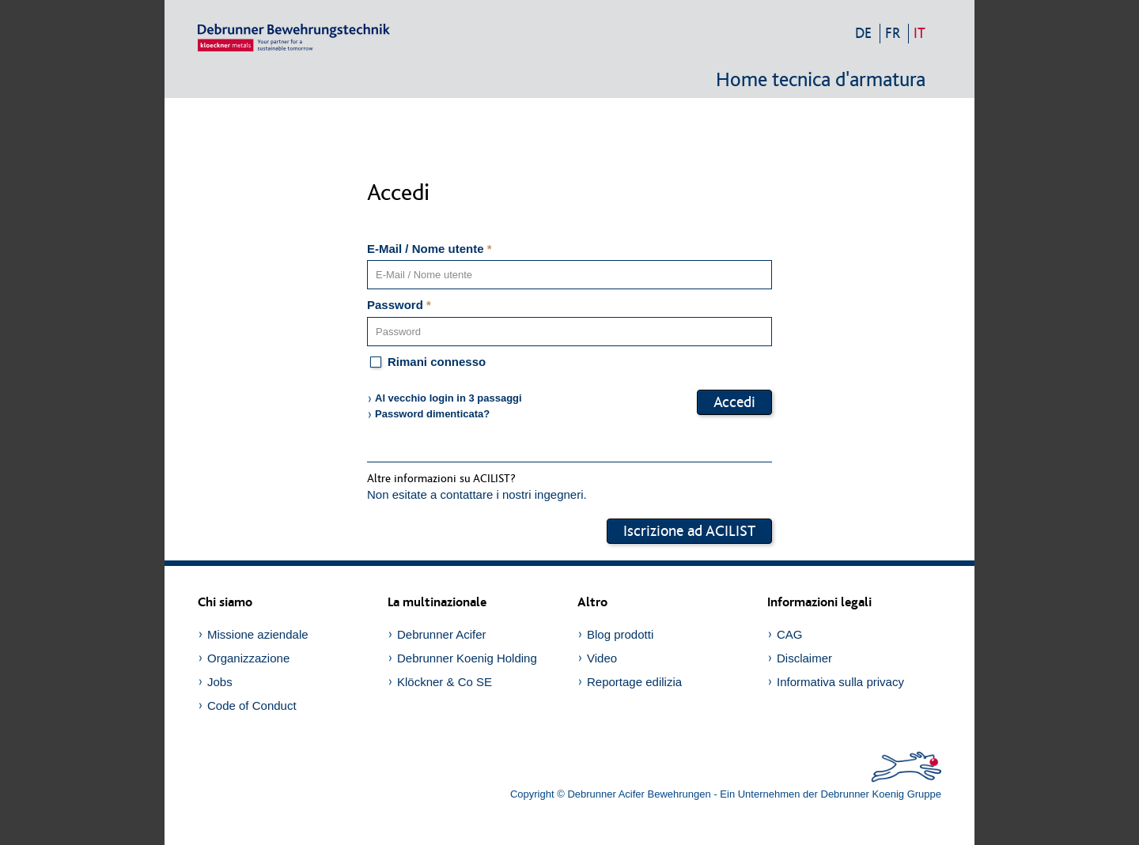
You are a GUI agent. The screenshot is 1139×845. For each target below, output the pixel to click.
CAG (790, 634)
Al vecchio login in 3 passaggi (448, 398)
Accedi (734, 402)
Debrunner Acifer (441, 634)
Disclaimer (804, 658)
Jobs (220, 681)
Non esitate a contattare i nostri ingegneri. (477, 494)
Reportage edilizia (634, 681)
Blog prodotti (620, 634)
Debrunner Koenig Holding (467, 658)
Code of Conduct (252, 705)
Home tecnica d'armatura (820, 80)
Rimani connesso (426, 363)
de (863, 33)
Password (399, 304)
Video (602, 658)
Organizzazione (248, 658)
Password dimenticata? (432, 414)
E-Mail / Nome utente (429, 248)
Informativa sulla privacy (840, 681)
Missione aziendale (257, 634)
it (919, 33)
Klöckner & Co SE (444, 681)
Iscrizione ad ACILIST (689, 531)
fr (892, 33)
